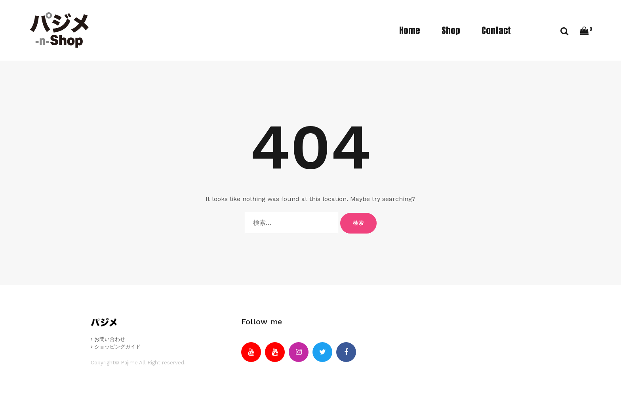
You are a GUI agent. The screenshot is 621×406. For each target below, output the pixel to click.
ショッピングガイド (116, 347)
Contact (496, 30)
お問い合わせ (108, 339)
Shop (451, 30)
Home (409, 30)
